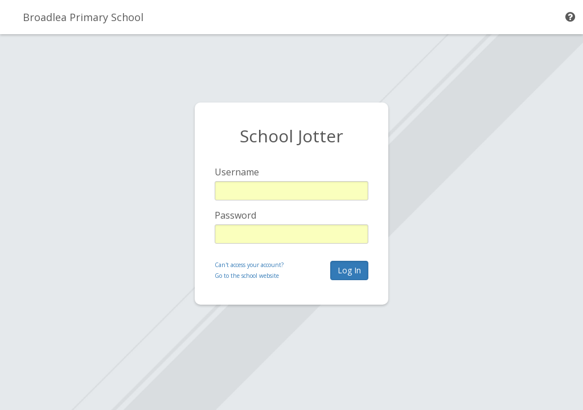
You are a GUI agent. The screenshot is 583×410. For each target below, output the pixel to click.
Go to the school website (247, 276)
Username (237, 172)
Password (235, 215)
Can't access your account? (249, 265)
